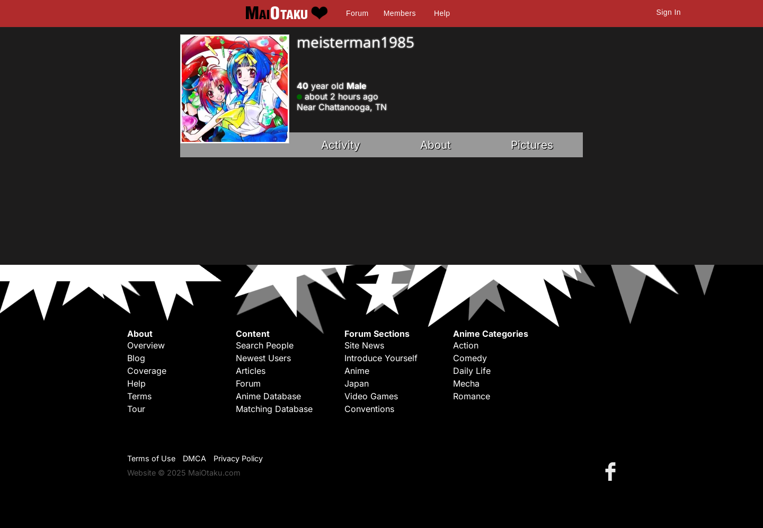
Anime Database (268, 396)
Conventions (369, 409)
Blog (136, 358)
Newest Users (263, 358)
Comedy (470, 358)
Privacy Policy (238, 458)
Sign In (668, 12)
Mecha (466, 383)
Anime (356, 370)
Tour (136, 409)
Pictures (532, 144)
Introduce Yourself (381, 358)
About (435, 144)
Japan (356, 383)
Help (442, 13)
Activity (340, 144)
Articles (250, 370)
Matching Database (274, 409)
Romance (471, 396)
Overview (146, 345)
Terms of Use (151, 458)
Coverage (146, 370)
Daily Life (472, 370)
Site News (364, 345)
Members (400, 13)
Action (465, 345)
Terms (139, 396)
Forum (357, 13)
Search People (265, 345)
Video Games (371, 396)
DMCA (194, 458)
